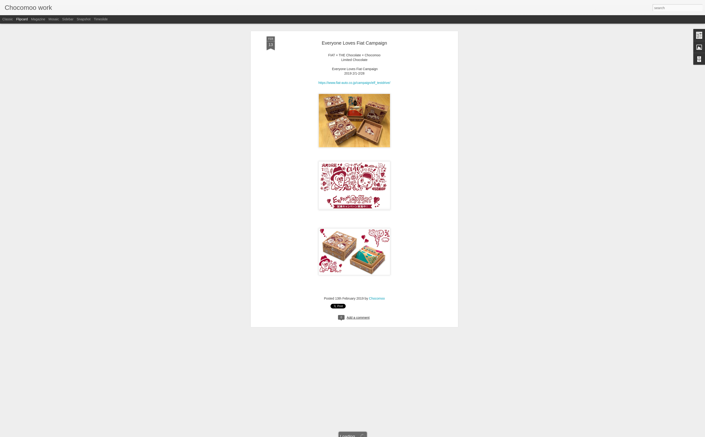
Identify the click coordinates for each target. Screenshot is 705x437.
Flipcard (22, 19)
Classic (7, 19)
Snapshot (84, 19)
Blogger (367, 434)
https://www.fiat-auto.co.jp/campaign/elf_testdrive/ (354, 43)
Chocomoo (377, 259)
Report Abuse (381, 434)
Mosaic (53, 19)
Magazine (38, 19)
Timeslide (101, 19)
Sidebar (67, 19)
